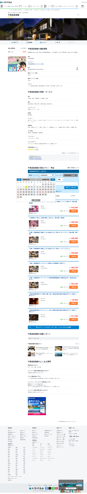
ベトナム (49, 445)
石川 (9, 458)
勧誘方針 (50, 485)
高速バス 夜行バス (30, 6)
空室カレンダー (33, 213)
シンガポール (35, 447)
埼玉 (16, 452)
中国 (33, 445)
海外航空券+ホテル (48, 430)
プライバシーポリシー (37, 485)
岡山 (9, 465)
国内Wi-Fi (22, 437)
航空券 (9, 6)
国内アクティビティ (12, 437)
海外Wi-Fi (34, 436)
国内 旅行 (2, 6)
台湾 (41, 443)
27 (29, 194)
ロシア (49, 456)
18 (23, 192)
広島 (24, 465)
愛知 (9, 460)
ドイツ (49, 454)
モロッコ (42, 460)
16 (18, 192)
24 (21, 194)
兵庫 (24, 463)
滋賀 (9, 462)
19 (26, 192)
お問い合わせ (71, 443)
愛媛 (16, 469)
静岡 (24, 458)
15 (34, 189)
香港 (48, 443)
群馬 (9, 452)
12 (26, 189)
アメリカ (34, 452)
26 (26, 194)
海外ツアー (34, 430)
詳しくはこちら (71, 488)
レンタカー (25, 6)
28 (31, 194)
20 (29, 192)
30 (18, 197)
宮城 (16, 449)
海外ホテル (34, 432)
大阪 (24, 462)
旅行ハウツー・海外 (61, 439)
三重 (16, 460)
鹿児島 (9, 474)
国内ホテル (22, 432)
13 (29, 189)
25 (23, 194)
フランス (34, 454)
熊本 (16, 472)
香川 (24, 467)
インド (33, 449)
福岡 (9, 471)
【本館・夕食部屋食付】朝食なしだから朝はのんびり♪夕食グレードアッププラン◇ (49, 248)
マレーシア (50, 447)
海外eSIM (46, 436)
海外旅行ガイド (60, 432)
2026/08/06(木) (67, 175)
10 (21, 189)
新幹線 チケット (20, 6)
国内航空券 (10, 434)
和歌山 (9, 463)
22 (34, 192)
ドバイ (49, 460)
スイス (41, 456)
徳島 (9, 469)
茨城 (24, 451)
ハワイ (33, 451)
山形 (24, 449)
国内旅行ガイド (60, 430)
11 (23, 189)
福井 (16, 458)
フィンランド (35, 458)
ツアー (5, 6)
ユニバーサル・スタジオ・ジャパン (15, 476)
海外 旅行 (45, 6)
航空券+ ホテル (53, 6)
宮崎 (24, 472)
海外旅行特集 (35, 437)
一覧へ (77, 343)
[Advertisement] (57, 402)
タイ (41, 445)
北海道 (9, 447)
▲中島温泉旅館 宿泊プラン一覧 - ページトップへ (67, 421)
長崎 (24, 471)
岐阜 (24, 460)
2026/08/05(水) (44, 175)
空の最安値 (10, 441)
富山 (24, 456)
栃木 (16, 451)
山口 (16, 467)
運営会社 (30, 485)
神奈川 (17, 454)
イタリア (42, 454)
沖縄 (16, 474)
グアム (41, 451)
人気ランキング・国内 (61, 434)
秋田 (9, 449)
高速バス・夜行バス (12, 436)
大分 (9, 472)
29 (34, 194)
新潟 (16, 456)
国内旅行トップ (11, 445)
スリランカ (42, 449)
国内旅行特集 (22, 439)
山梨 (24, 454)
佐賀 (16, 471)
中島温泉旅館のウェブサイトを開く (36, 63)
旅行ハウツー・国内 (61, 437)
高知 (24, 469)
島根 (9, 467)
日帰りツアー (22, 430)
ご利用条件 (45, 485)
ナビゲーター (59, 445)
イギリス (49, 452)
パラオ (49, 451)
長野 (9, 456)
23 (18, 194)
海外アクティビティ (48, 434)
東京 (9, 454)
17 (21, 192)
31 (21, 197)
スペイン (34, 456)
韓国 (33, 443)
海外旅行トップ (35, 442)
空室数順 (57, 195)
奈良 (16, 463)
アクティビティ (36, 6)
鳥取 (16, 465)
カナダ (41, 452)
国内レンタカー (23, 436)
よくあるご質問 (72, 439)
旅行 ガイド (82, 6)
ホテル (12, 6)
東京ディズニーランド (12, 478)
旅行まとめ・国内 (60, 441)
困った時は (84, 2)
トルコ (33, 460)
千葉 (24, 452)
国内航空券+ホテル (11, 432)
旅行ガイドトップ (60, 446)
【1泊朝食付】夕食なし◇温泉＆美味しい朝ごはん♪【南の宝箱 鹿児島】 (47, 217)
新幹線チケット (23, 434)
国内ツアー (10, 430)
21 (31, 192)
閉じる (80, 481)
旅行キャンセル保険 (73, 433)
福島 (9, 451)
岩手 (24, 447)
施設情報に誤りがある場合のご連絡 (35, 157)
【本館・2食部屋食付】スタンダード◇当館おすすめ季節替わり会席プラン (47, 263)
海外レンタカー (35, 434)
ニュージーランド (51, 458)
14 (31, 189)
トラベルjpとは (72, 445)
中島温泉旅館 (13, 15)
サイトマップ (56, 485)
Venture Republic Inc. (44, 490)
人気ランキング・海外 (61, 436)
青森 (16, 447)
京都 (16, 462)
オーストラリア (43, 458)
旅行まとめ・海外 (60, 443)
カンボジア (50, 449)
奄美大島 (9, 480)
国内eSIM (10, 439)
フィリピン (42, 447)
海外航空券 (47, 432)
